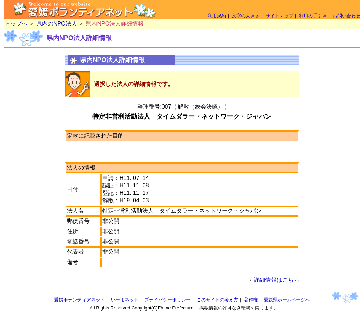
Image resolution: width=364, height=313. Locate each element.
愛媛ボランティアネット (79, 299)
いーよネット (125, 299)
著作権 (251, 299)
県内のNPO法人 (56, 24)
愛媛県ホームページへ (287, 299)
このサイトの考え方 (217, 299)
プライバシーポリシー (167, 299)
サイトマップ (279, 15)
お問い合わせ (346, 15)
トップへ (16, 24)
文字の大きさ (245, 15)
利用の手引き (313, 15)
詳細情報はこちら (276, 280)
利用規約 (217, 15)
